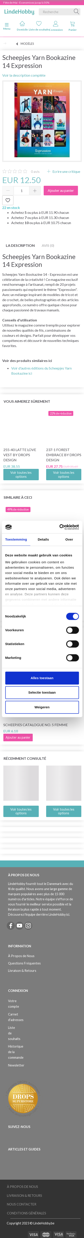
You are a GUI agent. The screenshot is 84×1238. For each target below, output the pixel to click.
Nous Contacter (21, 1204)
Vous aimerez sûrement (27, 401)
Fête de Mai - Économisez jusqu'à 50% (26, 2)
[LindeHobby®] (19, 11)
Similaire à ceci (18, 497)
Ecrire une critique (66, 171)
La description (20, 245)
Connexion (56, 26)
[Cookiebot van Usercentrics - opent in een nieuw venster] (60, 527)
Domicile (22, 26)
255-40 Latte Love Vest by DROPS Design (19, 454)
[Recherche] (76, 12)
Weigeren (42, 707)
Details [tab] (43, 539)
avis (35, 171)
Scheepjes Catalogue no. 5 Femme (35, 725)
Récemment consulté (25, 758)
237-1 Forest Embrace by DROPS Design (63, 454)
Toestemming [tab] (16, 539)
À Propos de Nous (21, 956)
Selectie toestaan (42, 692)
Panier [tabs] (73, 26)
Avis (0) (48, 245)
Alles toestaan (42, 678)
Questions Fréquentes (24, 963)
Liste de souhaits (39, 26)
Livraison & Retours (22, 970)
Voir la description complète (23, 75)
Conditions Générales (26, 1213)
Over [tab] (69, 539)
